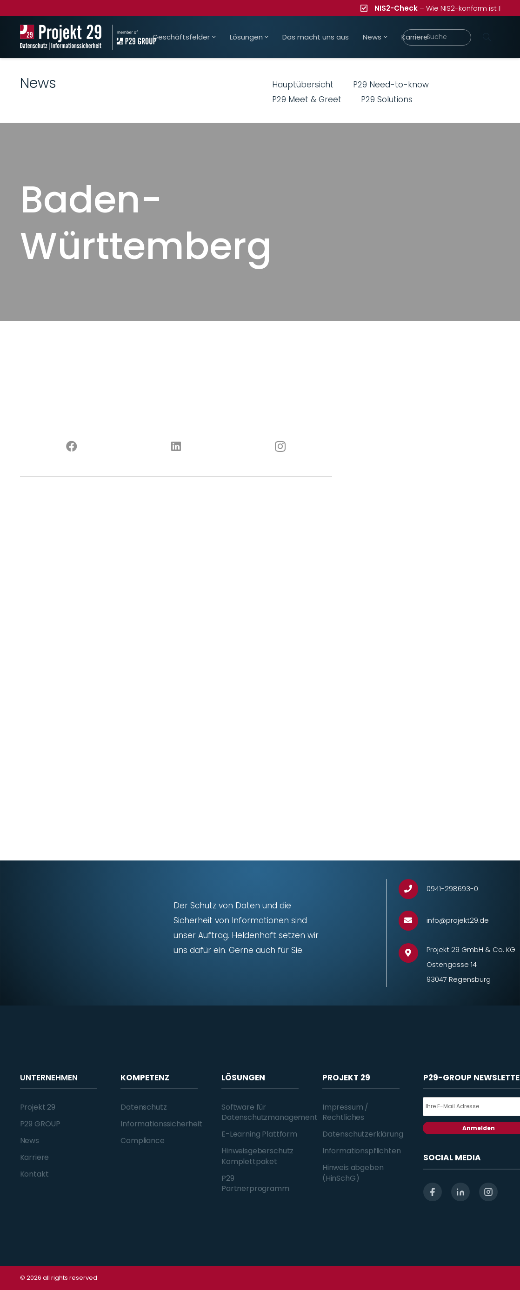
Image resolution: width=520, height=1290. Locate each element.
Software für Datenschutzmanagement (269, 1112)
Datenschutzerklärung (362, 1134)
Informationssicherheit (161, 1123)
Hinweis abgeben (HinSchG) (353, 1172)
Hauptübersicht (302, 84)
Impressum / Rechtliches (345, 1112)
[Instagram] (280, 447)
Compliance (142, 1140)
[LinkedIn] (176, 447)
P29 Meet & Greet (306, 99)
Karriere (34, 1157)
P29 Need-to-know (391, 84)
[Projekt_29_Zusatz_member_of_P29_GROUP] (134, 37)
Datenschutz (143, 1107)
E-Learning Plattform (259, 1134)
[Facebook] (72, 447)
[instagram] (488, 1192)
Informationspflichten (361, 1150)
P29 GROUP (40, 1123)
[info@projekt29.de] (413, 921)
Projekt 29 (37, 1107)
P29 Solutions (387, 99)
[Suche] (437, 37)
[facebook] (432, 1192)
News (29, 1140)
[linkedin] (460, 1192)
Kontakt (34, 1174)
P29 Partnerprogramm (255, 1183)
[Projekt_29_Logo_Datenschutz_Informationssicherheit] (61, 37)
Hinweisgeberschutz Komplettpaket (257, 1155)
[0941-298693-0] (413, 889)
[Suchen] (486, 37)
